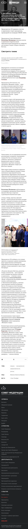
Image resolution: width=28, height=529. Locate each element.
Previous (9, 233)
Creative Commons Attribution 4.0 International (11, 526)
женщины (12, 366)
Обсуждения (4, 410)
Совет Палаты (5, 434)
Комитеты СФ (5, 439)
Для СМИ (3, 518)
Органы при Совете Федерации (9, 450)
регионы (12, 371)
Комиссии (4, 442)
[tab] (14, 359)
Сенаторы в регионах (6, 505)
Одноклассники (14, 359)
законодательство (20, 366)
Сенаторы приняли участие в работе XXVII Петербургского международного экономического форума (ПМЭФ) (14, 59)
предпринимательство (15, 368)
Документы (4, 470)
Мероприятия (5, 478)
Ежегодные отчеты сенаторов (9, 483)
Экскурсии (4, 420)
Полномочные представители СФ (10, 457)
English (3, 423)
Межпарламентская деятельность (10, 473)
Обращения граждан (6, 405)
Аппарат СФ (4, 444)
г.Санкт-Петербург (14, 378)
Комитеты (4, 502)
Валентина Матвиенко (8, 40)
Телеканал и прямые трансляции (10, 515)
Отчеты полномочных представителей (11, 486)
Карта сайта (4, 418)
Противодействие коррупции (9, 481)
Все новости (4, 10)
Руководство (4, 431)
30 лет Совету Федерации (8, 462)
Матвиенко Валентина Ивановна (17, 374)
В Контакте (2, 359)
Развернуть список (26, 359)
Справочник (4, 415)
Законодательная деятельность (9, 467)
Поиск (3, 407)
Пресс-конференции (6, 507)
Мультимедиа (5, 513)
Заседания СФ (5, 465)
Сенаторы (4, 437)
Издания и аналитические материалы (11, 489)
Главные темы (5, 494)
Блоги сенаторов (5, 510)
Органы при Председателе (8, 447)
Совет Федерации (6, 429)
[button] (25, 3)
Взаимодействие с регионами (9, 475)
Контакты (3, 402)
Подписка (3, 412)
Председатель (4, 500)
